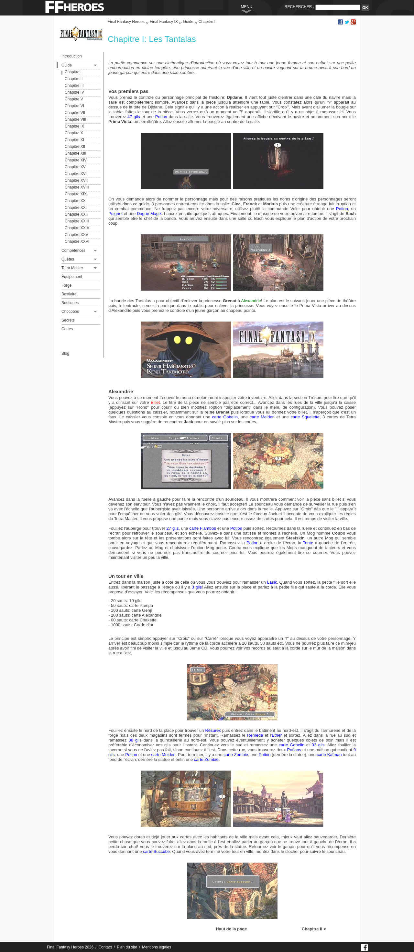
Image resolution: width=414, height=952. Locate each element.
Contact (105, 947)
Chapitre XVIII (77, 187)
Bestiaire (69, 294)
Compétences (73, 250)
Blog (65, 353)
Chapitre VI (74, 106)
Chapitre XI (74, 140)
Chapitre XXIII (77, 221)
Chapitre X (74, 133)
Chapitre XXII (76, 214)
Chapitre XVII (76, 180)
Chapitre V (74, 99)
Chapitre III (74, 85)
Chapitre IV (74, 92)
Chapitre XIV (76, 160)
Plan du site (127, 947)
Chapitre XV (75, 167)
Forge (66, 285)
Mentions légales (156, 947)
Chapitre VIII (75, 119)
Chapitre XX (75, 201)
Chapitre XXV (76, 234)
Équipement (71, 276)
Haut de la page (231, 928)
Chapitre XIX (76, 194)
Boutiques (70, 303)
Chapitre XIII (75, 153)
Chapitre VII (75, 112)
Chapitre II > (314, 928)
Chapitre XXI (76, 207)
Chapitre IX (74, 126)
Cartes (67, 329)
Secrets (68, 320)
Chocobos (70, 311)
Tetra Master (72, 268)
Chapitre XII (75, 146)
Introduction (71, 56)
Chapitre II (73, 79)
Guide (66, 65)
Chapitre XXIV (77, 228)
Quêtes (67, 259)
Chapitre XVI (76, 173)
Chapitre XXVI (77, 241)
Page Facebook (365, 947)
